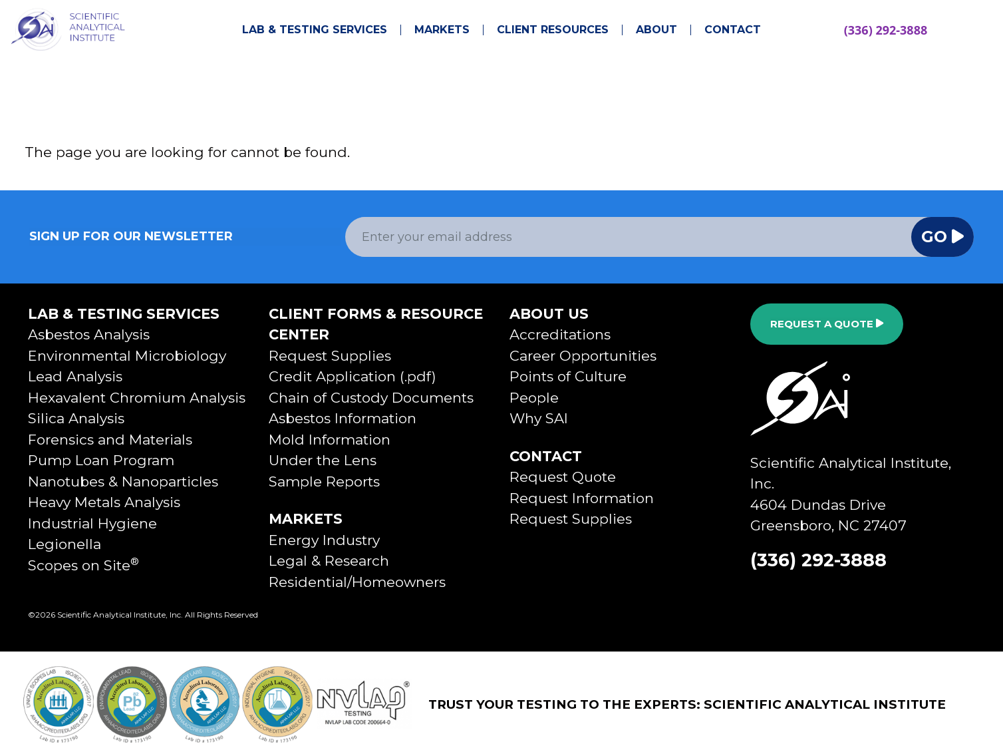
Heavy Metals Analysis (104, 502)
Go (942, 236)
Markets (442, 30)
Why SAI (538, 418)
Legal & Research (329, 560)
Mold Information (329, 439)
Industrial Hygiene (92, 523)
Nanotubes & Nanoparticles (123, 481)
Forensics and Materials (110, 439)
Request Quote (562, 477)
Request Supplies (330, 355)
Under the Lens (322, 460)
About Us (549, 313)
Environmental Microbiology (127, 355)
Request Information (581, 498)
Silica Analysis (76, 418)
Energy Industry (324, 540)
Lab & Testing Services (314, 30)
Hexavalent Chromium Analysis (136, 397)
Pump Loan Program (101, 460)
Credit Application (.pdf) (352, 376)
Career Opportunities (582, 355)
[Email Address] (628, 237)
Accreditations (560, 334)
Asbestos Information (342, 418)
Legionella (64, 544)
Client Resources (553, 30)
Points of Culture (568, 376)
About (656, 30)
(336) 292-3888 (886, 30)
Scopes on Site (83, 565)
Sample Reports (324, 481)
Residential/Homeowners (357, 582)
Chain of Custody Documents (371, 397)
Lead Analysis (75, 376)
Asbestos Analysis (89, 334)
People (534, 397)
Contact (732, 30)
